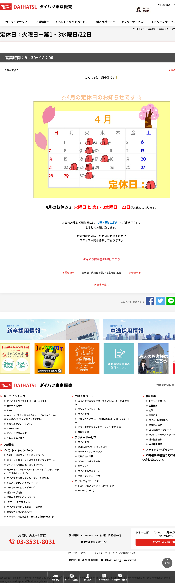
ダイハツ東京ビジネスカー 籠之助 (24, 507)
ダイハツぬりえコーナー (90, 470)
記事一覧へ (103, 284)
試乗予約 (55, 579)
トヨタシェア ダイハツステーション (96, 485)
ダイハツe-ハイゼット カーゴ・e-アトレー (28, 400)
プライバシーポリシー (78, 553)
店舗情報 (41, 22)
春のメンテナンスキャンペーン (22, 482)
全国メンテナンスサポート (91, 475)
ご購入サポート (103, 22)
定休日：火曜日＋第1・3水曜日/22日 (102, 272)
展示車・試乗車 (14, 405)
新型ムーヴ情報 (14, 492)
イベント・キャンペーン (70, 22)
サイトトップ (138, 28)
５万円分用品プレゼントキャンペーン (25, 455)
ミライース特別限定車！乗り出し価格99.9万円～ (31, 516)
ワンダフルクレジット (89, 409)
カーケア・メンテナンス (90, 451)
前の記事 (69, 272)
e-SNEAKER (13, 428)
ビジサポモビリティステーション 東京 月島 (99, 427)
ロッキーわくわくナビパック (21, 487)
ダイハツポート (85, 414)
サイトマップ (100, 553)
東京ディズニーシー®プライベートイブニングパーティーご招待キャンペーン (31, 471)
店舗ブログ (163, 28)
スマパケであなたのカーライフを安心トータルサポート (103, 402)
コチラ (116, 259)
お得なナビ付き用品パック (21, 511)
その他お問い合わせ (119, 579)
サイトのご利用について (124, 553)
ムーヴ (10, 410)
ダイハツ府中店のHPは (97, 259)
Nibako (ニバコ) (86, 490)
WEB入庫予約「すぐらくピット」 (95, 446)
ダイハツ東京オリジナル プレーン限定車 (28, 478)
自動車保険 (83, 432)
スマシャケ (83, 466)
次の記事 (133, 272)
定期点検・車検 (85, 456)
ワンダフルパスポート (89, 461)
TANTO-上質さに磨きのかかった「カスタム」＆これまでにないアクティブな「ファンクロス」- (31, 417)
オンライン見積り (71, 579)
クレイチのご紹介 (15, 438)
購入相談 (87, 579)
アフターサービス (132, 22)
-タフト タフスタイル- (19, 502)
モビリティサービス (87, 481)
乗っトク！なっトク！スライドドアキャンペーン (31, 459)
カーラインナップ (16, 22)
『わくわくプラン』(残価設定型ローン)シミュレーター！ (102, 420)
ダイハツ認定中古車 (17, 433)
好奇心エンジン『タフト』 (20, 423)
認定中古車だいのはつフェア (21, 497)
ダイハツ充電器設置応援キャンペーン (25, 464)
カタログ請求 (164, 4)
